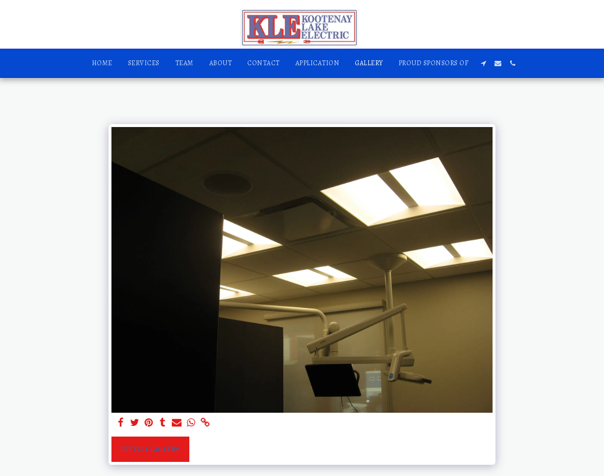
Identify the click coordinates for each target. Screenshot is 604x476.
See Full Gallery (150, 449)
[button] (483, 63)
